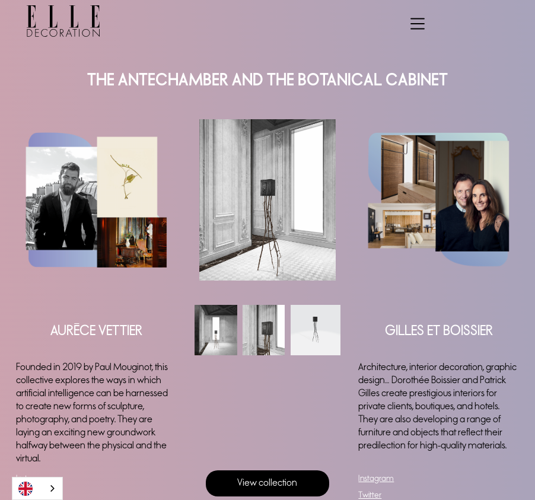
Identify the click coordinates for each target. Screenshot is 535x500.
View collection (267, 483)
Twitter (369, 495)
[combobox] (37, 488)
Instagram (376, 478)
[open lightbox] (268, 200)
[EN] (37, 488)
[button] (417, 21)
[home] (50, 21)
